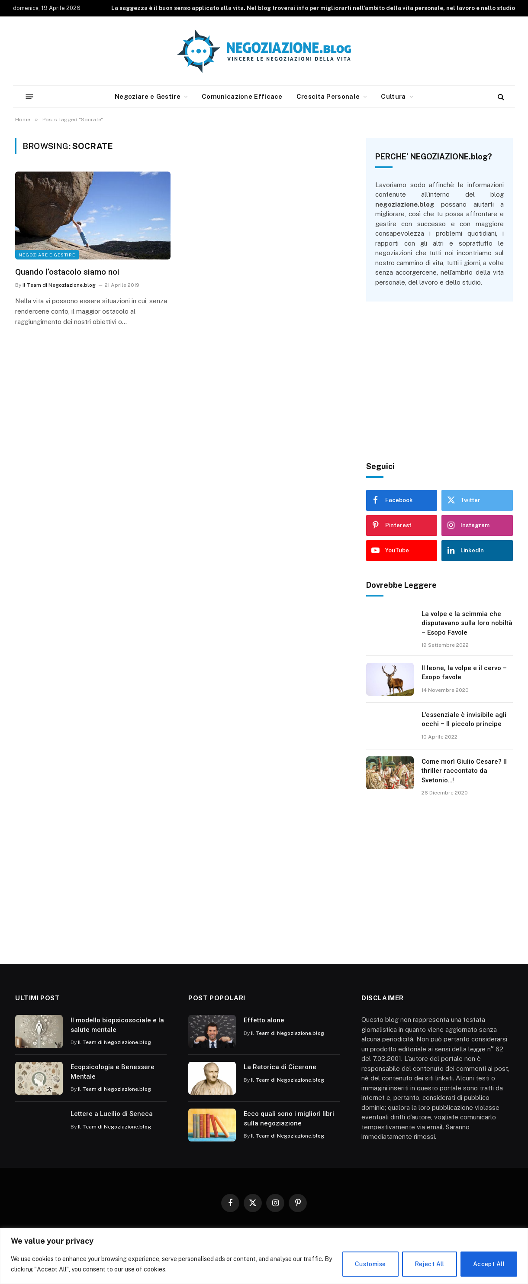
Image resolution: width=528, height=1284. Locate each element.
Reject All (429, 1264)
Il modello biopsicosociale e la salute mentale (117, 1024)
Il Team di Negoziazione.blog (59, 285)
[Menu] (29, 96)
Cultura (393, 96)
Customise (370, 1264)
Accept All (489, 1264)
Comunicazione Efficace (242, 96)
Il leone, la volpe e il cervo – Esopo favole (464, 672)
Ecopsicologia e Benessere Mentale (113, 1071)
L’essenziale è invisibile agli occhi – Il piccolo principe (464, 719)
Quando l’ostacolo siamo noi (67, 272)
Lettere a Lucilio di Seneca (112, 1114)
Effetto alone (264, 1020)
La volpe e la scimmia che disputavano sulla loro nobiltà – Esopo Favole (467, 623)
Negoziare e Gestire (147, 96)
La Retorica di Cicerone (280, 1067)
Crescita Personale (328, 96)
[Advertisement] (439, 381)
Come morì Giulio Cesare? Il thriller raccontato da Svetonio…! (464, 771)
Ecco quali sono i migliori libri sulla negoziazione (289, 1118)
